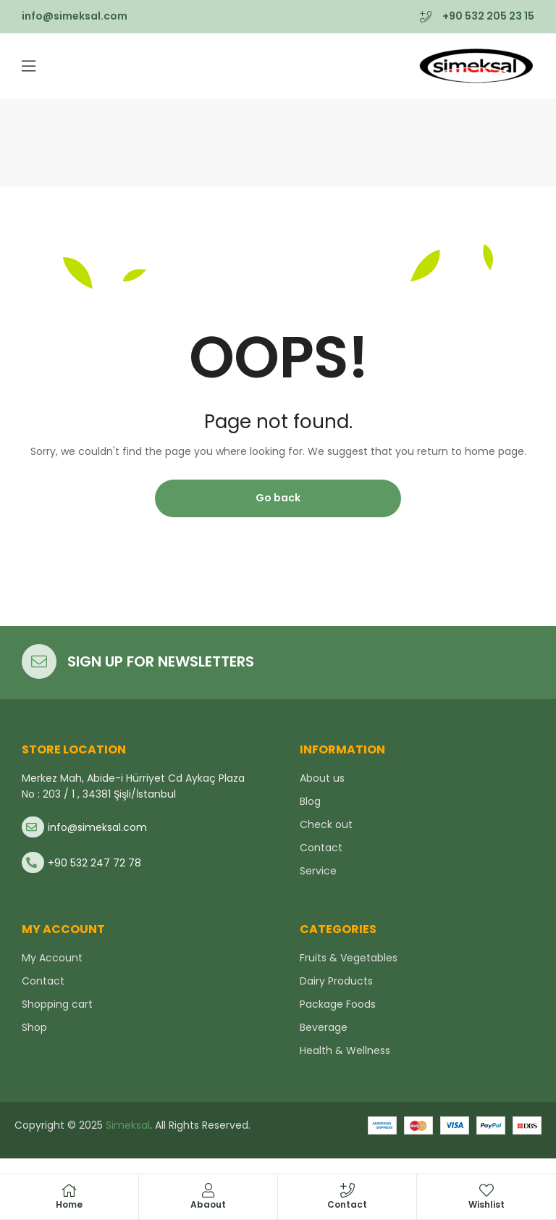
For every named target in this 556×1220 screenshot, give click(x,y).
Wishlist (486, 1204)
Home (69, 1204)
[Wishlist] (486, 1190)
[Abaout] (208, 1190)
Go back (278, 497)
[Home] (69, 1190)
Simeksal (126, 1125)
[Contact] (347, 1190)
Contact (347, 1204)
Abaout (208, 1204)
